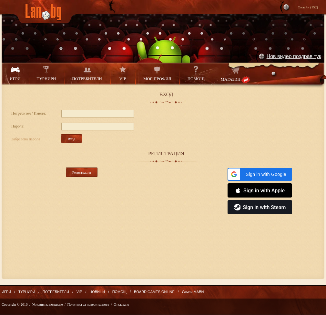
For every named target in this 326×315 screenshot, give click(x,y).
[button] (260, 174)
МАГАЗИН (235, 75)
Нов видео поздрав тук (294, 56)
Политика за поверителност (88, 304)
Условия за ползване (47, 304)
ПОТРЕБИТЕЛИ (87, 73)
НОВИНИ (97, 292)
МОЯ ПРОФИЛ (157, 73)
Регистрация (81, 172)
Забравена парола (25, 139)
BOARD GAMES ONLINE (154, 292)
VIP (122, 73)
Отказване (121, 304)
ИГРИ (15, 73)
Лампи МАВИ (193, 292)
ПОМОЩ (196, 73)
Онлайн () (308, 7)
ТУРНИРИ (46, 73)
